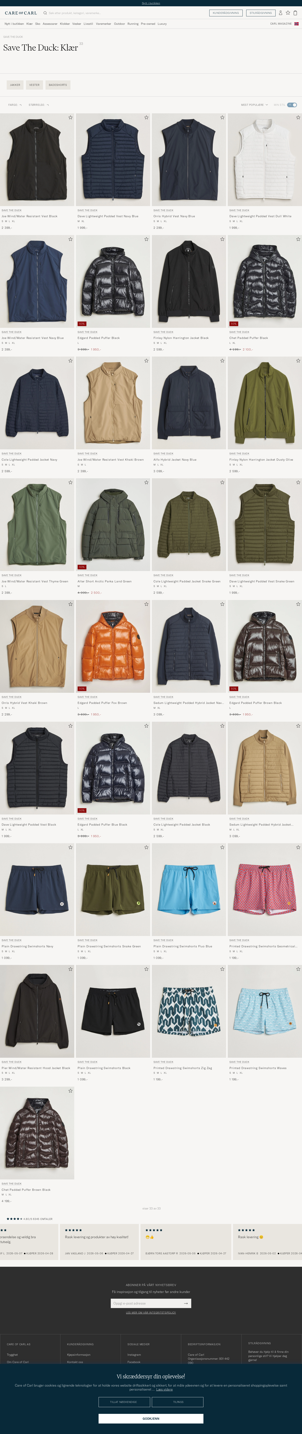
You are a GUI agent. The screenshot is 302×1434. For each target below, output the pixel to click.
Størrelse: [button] (39, 104)
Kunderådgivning (226, 12)
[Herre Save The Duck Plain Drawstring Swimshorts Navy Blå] (37, 889)
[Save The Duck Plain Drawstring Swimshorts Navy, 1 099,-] (37, 901)
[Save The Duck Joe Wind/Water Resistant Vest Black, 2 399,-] (37, 171)
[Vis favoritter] (288, 12)
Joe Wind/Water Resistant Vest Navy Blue (33, 338)
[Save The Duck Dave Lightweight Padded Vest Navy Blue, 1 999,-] (113, 171)
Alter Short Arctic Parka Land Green (104, 581)
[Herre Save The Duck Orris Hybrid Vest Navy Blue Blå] (189, 159)
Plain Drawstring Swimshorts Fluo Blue (183, 946)
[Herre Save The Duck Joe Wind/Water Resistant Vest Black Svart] (37, 159)
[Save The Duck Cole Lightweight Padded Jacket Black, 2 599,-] (189, 780)
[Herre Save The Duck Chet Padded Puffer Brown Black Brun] (37, 1133)
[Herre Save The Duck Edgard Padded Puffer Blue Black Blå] (113, 768)
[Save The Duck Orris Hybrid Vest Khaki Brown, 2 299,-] (37, 658)
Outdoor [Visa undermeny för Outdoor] (119, 24)
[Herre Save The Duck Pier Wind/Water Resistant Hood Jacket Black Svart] (37, 1011)
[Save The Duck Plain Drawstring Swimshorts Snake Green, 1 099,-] (113, 901)
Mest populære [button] (254, 104)
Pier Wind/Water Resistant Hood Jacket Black (36, 1068)
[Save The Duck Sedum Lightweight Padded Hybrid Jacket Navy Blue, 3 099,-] (189, 658)
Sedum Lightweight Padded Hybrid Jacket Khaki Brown (260, 825)
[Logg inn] (280, 13)
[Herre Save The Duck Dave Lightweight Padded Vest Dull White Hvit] (265, 159)
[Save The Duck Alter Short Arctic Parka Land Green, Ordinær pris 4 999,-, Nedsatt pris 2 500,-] (113, 536)
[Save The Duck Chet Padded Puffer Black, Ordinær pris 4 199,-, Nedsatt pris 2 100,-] (265, 293)
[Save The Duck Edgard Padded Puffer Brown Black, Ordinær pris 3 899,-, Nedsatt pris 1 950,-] (265, 658)
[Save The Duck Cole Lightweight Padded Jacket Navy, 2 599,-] (37, 415)
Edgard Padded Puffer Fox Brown (102, 703)
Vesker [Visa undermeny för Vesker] (76, 24)
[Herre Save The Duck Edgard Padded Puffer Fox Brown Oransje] (113, 646)
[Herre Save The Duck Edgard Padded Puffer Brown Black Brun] (265, 646)
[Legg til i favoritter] (69, 118)
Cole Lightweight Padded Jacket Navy (29, 459)
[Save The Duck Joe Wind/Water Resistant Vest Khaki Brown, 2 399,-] (113, 415)
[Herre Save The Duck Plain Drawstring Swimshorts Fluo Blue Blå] (189, 889)
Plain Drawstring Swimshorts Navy (27, 946)
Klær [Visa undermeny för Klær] (29, 24)
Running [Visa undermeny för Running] (133, 24)
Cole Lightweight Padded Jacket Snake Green (187, 581)
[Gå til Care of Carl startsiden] (21, 13)
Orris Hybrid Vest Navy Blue (174, 216)
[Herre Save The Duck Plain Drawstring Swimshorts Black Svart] (113, 1011)
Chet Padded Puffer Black (248, 338)
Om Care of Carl (18, 1362)
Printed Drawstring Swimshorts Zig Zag (183, 1068)
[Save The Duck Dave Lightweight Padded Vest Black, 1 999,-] (37, 780)
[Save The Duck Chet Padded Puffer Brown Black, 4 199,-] (37, 1145)
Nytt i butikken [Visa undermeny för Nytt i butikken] (14, 24)
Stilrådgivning (261, 12)
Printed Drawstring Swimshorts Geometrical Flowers (262, 946)
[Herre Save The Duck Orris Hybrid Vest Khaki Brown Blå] (37, 646)
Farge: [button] (15, 104)
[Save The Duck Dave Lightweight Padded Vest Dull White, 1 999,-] (265, 171)
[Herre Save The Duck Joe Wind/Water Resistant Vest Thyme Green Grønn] (37, 524)
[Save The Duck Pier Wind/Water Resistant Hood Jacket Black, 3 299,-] (37, 1023)
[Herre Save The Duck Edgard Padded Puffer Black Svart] (113, 281)
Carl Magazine (281, 23)
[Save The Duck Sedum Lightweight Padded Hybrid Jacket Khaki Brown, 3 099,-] (265, 780)
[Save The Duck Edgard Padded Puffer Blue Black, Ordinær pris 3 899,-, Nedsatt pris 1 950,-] (113, 780)
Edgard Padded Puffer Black (99, 338)
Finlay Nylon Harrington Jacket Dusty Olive (261, 459)
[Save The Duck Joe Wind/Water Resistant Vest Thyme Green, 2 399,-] (37, 536)
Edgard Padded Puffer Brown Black (255, 703)
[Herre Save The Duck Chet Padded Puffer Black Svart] (265, 281)
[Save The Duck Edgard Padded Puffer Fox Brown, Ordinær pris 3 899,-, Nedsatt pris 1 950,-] (113, 658)
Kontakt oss (75, 1362)
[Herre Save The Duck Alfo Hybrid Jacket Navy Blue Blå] (189, 403)
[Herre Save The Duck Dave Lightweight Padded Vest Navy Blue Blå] (113, 159)
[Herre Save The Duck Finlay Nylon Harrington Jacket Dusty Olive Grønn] (265, 403)
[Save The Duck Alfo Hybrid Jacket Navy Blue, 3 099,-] (189, 415)
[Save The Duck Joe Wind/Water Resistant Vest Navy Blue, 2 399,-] (37, 293)
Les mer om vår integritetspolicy (151, 1312)
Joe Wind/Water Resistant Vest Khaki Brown (111, 459)
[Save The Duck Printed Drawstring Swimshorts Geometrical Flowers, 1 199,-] (265, 901)
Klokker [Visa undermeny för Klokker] (65, 24)
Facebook (134, 1362)
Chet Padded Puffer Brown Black (26, 1190)
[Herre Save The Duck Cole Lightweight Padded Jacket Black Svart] (189, 768)
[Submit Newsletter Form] (186, 1303)
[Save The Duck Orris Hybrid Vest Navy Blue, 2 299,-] (189, 171)
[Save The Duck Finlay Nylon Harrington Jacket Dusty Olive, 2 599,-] (265, 415)
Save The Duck (13, 36)
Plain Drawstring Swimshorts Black (104, 1068)
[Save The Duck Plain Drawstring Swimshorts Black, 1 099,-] (113, 1023)
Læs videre (164, 1389)
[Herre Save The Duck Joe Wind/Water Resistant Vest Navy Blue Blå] (37, 281)
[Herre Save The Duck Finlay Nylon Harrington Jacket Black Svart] (189, 281)
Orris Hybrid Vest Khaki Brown (24, 703)
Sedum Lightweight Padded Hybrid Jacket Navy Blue (188, 703)
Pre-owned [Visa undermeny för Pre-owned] (148, 24)
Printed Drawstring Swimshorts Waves (257, 1068)
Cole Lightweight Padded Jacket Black (182, 824)
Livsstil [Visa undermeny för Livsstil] (88, 24)
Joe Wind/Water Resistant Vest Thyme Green (35, 581)
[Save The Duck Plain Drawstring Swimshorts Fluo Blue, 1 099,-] (189, 901)
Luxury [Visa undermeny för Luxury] (162, 24)
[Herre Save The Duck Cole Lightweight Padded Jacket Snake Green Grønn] (189, 524)
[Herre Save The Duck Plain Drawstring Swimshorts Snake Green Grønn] (113, 889)
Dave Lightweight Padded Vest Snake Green (261, 581)
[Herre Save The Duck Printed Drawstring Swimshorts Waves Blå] (265, 1011)
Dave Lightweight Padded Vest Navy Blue (108, 216)
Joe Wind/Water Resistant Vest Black (29, 216)
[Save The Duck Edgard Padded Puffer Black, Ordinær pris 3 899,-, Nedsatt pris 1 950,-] (113, 293)
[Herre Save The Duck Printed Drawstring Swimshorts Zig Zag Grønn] (189, 1011)
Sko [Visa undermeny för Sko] (37, 24)
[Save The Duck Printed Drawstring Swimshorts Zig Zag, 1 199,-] (189, 1023)
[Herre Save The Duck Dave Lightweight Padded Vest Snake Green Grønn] (265, 524)
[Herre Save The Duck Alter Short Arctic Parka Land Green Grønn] (113, 524)
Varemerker (103, 24)
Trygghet (12, 1355)
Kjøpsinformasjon (78, 1355)
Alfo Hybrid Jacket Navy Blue (175, 459)
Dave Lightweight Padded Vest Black (29, 824)
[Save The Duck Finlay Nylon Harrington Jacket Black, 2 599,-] (189, 293)
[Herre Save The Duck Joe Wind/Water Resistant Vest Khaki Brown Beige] (113, 403)
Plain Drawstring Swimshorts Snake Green (109, 946)
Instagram (134, 1355)
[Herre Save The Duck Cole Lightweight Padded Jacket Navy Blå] (37, 403)
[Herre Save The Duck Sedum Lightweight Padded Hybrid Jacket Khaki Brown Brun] (265, 768)
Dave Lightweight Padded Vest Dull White (260, 216)
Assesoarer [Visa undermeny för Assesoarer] (50, 24)
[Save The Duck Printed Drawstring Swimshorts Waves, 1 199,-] (265, 1023)
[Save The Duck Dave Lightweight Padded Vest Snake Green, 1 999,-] (265, 536)
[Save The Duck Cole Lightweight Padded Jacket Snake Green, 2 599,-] (189, 536)
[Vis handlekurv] (295, 13)
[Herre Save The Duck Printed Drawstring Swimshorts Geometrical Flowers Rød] (265, 889)
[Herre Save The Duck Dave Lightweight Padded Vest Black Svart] (37, 768)
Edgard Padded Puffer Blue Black (102, 824)
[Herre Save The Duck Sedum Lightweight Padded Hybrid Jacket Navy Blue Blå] (189, 646)
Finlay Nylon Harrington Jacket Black (181, 338)
